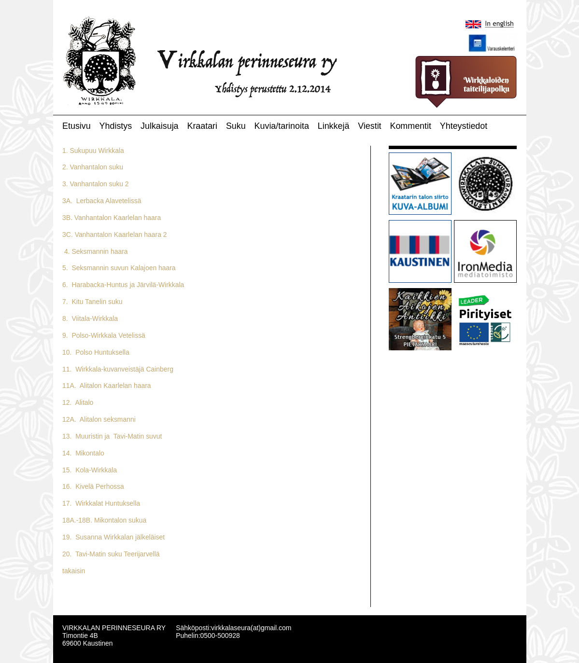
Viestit (369, 126)
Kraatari (202, 126)
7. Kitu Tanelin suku (92, 301)
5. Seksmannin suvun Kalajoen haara (119, 268)
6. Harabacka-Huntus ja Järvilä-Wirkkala (123, 285)
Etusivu (76, 126)
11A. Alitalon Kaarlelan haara (106, 385)
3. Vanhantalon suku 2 (95, 184)
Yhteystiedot (463, 126)
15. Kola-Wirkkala (89, 470)
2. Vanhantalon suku (92, 167)
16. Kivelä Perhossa (93, 486)
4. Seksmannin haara (94, 251)
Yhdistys (115, 126)
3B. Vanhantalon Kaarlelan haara (111, 217)
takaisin (73, 571)
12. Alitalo (77, 402)
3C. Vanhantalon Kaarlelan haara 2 (114, 234)
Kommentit (410, 126)
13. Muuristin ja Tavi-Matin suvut (112, 436)
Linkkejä (334, 126)
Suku (236, 126)
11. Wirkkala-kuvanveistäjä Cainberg (117, 369)
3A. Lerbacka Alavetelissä (101, 201)
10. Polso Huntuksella (95, 352)
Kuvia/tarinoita (281, 126)
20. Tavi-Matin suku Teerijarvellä (110, 554)
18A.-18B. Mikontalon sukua (104, 520)
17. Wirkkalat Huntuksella (101, 503)
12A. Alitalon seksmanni (99, 419)
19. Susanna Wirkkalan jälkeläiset (113, 537)
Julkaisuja (160, 126)
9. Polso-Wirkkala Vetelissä (103, 335)
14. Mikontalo (83, 453)
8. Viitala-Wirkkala (90, 318)
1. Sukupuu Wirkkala (93, 150)
